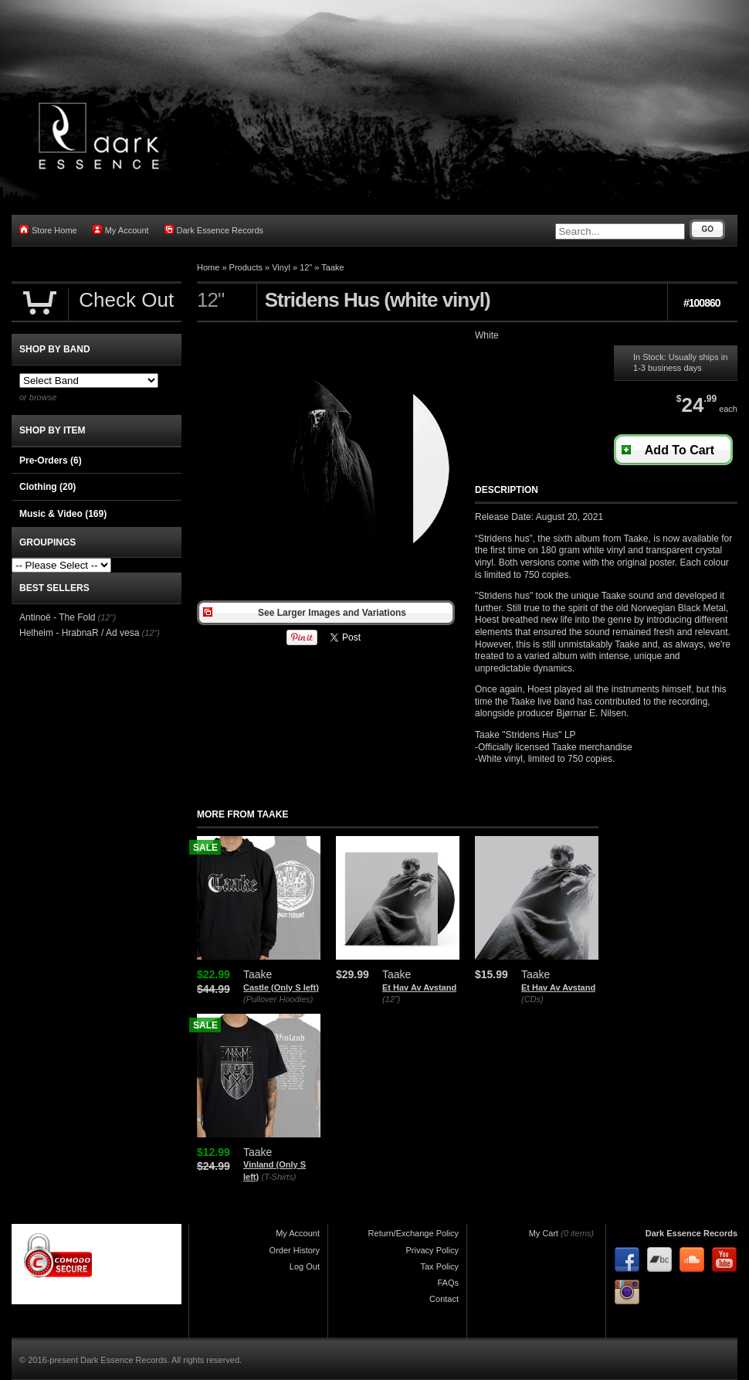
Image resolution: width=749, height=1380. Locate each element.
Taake (332, 267)
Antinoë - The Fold (57, 617)
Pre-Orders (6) (50, 460)
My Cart (544, 1233)
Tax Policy (439, 1266)
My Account (121, 230)
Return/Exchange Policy (413, 1233)
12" (306, 267)
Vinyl (281, 267)
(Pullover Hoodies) (278, 999)
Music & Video (63, 513)
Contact (444, 1299)
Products (246, 267)
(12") (391, 999)
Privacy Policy (432, 1250)
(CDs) (532, 999)
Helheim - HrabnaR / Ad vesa (79, 632)
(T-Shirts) (279, 1176)
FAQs (448, 1282)
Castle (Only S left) (281, 987)
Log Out (305, 1266)
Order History (294, 1250)
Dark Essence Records (214, 230)
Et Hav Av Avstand (419, 987)
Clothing (47, 486)
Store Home (48, 230)
